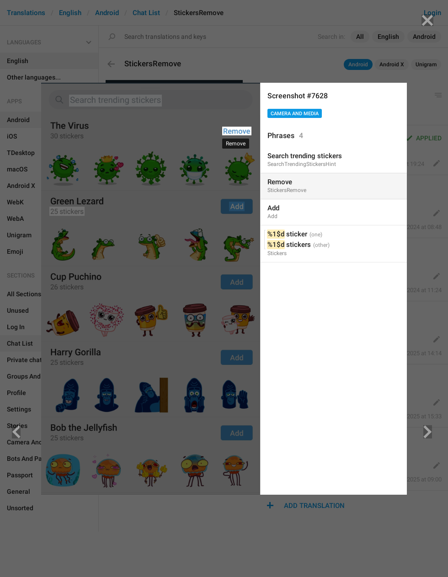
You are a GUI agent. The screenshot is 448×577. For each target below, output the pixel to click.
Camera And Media (295, 114)
